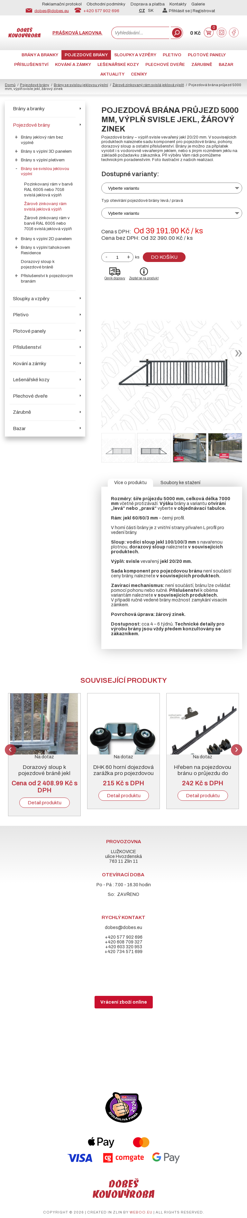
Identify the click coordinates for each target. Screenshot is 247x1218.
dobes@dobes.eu (51, 10)
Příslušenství (31, 64)
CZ (142, 10)
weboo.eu (141, 1212)
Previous (10, 749)
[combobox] (140, 33)
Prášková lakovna (77, 33)
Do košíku (164, 257)
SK (150, 10)
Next (236, 749)
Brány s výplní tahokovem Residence (45, 250)
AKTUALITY (112, 74)
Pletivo (172, 55)
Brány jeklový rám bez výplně (42, 140)
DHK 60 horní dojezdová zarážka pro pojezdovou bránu (123, 773)
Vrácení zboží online (123, 1002)
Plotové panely (207, 55)
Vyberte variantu (123, 188)
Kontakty (178, 4)
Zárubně (201, 64)
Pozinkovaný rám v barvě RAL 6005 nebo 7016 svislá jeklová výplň (48, 189)
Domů (10, 85)
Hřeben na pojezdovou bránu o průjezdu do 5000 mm (202, 773)
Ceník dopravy (115, 278)
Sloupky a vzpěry (135, 55)
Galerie (198, 4)
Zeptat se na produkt (144, 278)
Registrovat (204, 11)
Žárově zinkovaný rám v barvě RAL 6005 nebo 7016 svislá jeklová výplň (48, 223)
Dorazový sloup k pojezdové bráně (38, 264)
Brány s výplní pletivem (43, 160)
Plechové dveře (165, 64)
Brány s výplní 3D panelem (46, 151)
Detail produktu (44, 802)
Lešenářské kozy (118, 64)
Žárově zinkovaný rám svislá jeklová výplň (148, 85)
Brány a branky (40, 55)
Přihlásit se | (177, 11)
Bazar (226, 64)
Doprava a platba (148, 4)
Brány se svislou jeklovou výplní (81, 85)
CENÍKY (139, 74)
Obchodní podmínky (106, 4)
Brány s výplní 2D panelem (46, 239)
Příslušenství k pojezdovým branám (47, 279)
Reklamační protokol (62, 4)
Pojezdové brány (86, 55)
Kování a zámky (73, 64)
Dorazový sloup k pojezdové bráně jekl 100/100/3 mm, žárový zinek (44, 776)
